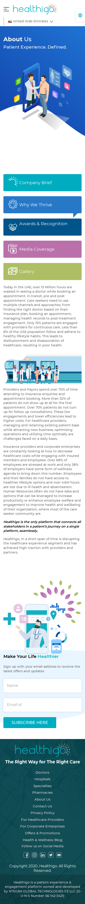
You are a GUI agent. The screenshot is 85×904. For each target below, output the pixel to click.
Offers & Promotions (42, 829)
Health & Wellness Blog (42, 836)
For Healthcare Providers (42, 816)
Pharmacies (42, 788)
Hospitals (42, 775)
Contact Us (42, 802)
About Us (42, 795)
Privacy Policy (42, 809)
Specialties (42, 782)
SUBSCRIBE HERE (30, 718)
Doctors (42, 768)
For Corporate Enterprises (42, 822)
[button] (30, 21)
